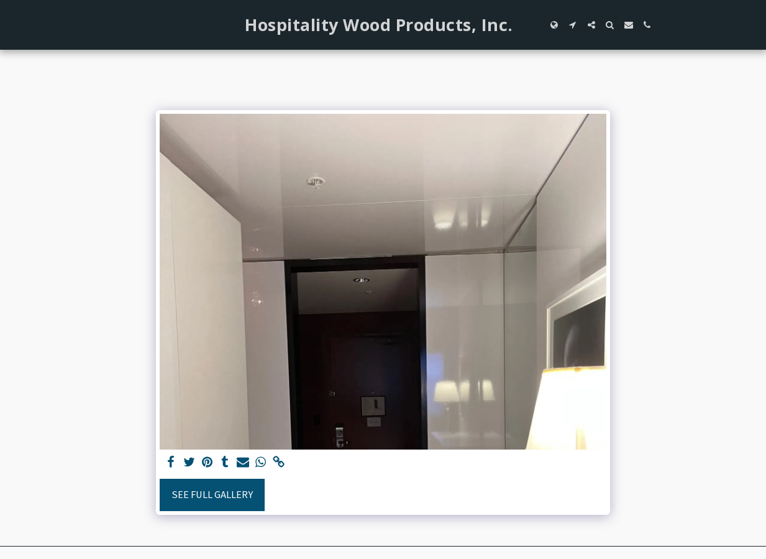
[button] (572, 25)
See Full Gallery (212, 494)
